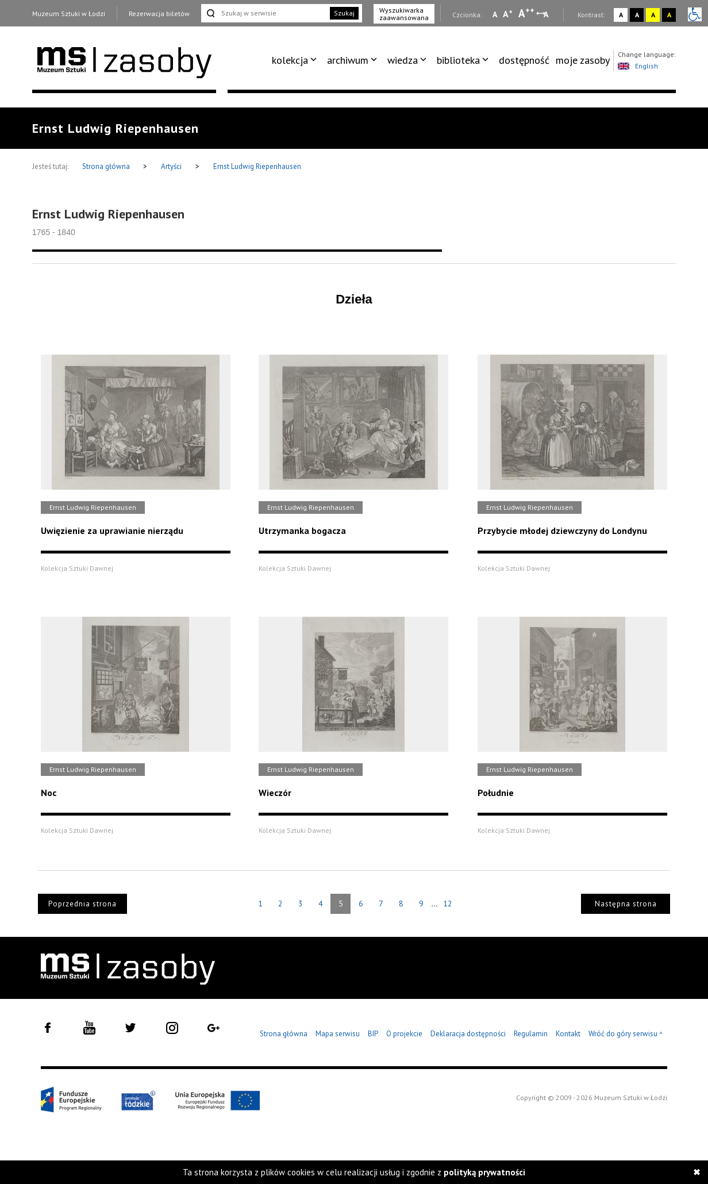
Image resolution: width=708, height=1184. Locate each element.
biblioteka (458, 60)
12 (447, 903)
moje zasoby (583, 60)
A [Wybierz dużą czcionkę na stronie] (526, 13)
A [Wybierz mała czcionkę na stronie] (494, 14)
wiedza (402, 60)
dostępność (524, 60)
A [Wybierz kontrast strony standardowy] (621, 14)
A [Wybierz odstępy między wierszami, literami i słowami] (547, 14)
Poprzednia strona (82, 904)
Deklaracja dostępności (468, 1034)
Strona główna (107, 166)
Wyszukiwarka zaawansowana (404, 14)
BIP (373, 1034)
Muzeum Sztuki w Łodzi (68, 13)
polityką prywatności (484, 1172)
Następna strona (626, 904)
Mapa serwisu (337, 1034)
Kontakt (568, 1034)
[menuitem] (296, 60)
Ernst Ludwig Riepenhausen (257, 166)
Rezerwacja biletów (159, 13)
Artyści (171, 166)
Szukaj (344, 13)
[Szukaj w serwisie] (264, 13)
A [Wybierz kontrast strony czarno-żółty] (669, 14)
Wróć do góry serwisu (625, 1034)
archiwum (347, 60)
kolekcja (290, 60)
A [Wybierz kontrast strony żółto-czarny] (653, 14)
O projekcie (404, 1034)
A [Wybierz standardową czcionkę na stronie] (508, 14)
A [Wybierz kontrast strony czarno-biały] (637, 14)
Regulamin (531, 1034)
